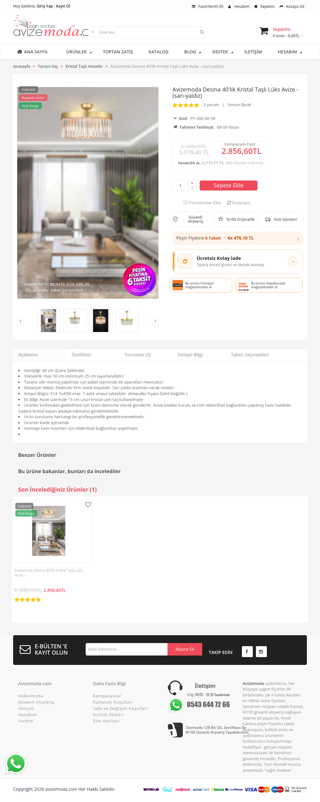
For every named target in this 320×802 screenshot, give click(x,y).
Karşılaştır (240, 202)
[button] (237, 238)
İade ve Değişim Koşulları (120, 708)
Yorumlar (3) (138, 355)
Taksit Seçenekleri (250, 355)
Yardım (25, 721)
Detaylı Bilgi (190, 355)
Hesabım (238, 6)
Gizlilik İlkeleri (108, 714)
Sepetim (265, 6)
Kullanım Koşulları (113, 702)
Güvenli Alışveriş (36, 702)
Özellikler (82, 355)
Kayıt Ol (63, 6)
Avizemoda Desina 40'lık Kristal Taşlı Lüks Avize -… (48, 573)
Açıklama (28, 355)
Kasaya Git (292, 6)
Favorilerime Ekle (204, 202)
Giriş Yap (45, 6)
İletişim (26, 708)
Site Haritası (106, 721)
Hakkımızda (30, 696)
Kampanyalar (107, 696)
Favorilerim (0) (207, 6)
